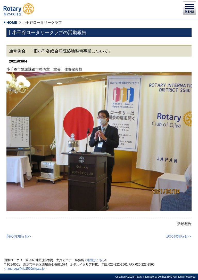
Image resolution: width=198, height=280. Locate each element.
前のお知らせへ (19, 236)
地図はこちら (96, 260)
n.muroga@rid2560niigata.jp (25, 268)
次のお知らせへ (179, 236)
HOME (11, 22)
